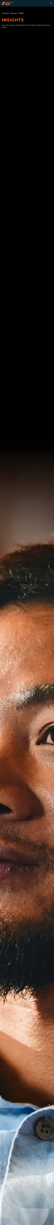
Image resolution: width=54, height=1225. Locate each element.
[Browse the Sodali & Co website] (7, 3)
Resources (14, 13)
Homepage (5, 13)
